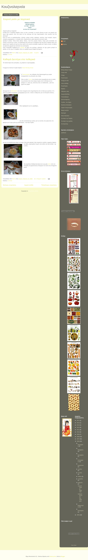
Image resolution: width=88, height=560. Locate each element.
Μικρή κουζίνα (65, 110)
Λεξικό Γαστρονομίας (66, 107)
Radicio (63, 88)
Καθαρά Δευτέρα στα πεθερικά (19, 59)
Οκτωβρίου (81, 455)
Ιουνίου (80, 472)
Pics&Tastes (64, 86)
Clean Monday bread (27, 67)
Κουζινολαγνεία (13, 7)
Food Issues (64, 78)
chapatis (22, 47)
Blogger (63, 556)
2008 (78, 436)
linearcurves (53, 556)
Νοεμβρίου (80, 450)
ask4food (63, 132)
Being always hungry (66, 70)
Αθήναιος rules (65, 91)
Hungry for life (65, 80)
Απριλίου (80, 479)
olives (30, 79)
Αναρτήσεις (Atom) (33, 191)
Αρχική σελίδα (28, 185)
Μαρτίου (80, 482)
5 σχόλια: (36, 52)
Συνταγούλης (64, 124)
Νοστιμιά (63, 113)
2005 (78, 515)
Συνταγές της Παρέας (66, 118)
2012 (78, 427)
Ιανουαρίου (81, 510)
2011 (78, 429)
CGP (64, 41)
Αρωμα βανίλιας (65, 94)
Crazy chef (64, 72)
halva (49, 164)
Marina (65, 44)
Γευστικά (10, 54)
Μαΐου (80, 476)
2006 (78, 441)
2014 (78, 422)
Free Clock (73, 545)
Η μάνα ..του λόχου (66, 102)
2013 (78, 425)
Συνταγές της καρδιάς (67, 121)
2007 (78, 439)
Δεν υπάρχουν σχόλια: (40, 178)
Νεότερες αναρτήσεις (9, 185)
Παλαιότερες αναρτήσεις (49, 185)
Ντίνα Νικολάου (65, 115)
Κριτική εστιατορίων (66, 105)
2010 (78, 432)
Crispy (63, 75)
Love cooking (64, 83)
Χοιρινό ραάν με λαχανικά (16, 19)
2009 (78, 434)
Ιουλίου (80, 469)
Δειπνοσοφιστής (65, 99)
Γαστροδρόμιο (65, 97)
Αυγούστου (81, 465)
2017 (78, 420)
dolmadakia (14, 91)
